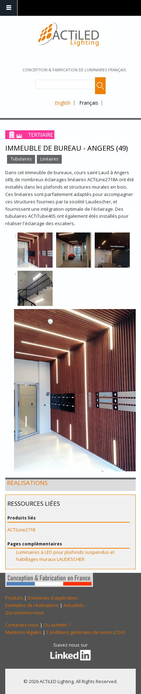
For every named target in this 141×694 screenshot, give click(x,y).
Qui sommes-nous (24, 612)
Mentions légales (23, 632)
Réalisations (27, 483)
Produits (14, 598)
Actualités (73, 605)
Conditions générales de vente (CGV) (85, 632)
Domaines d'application (53, 598)
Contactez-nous (22, 625)
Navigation (9, 8)
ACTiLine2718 (21, 529)
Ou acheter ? (56, 625)
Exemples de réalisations (32, 605)
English (62, 102)
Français (88, 102)
